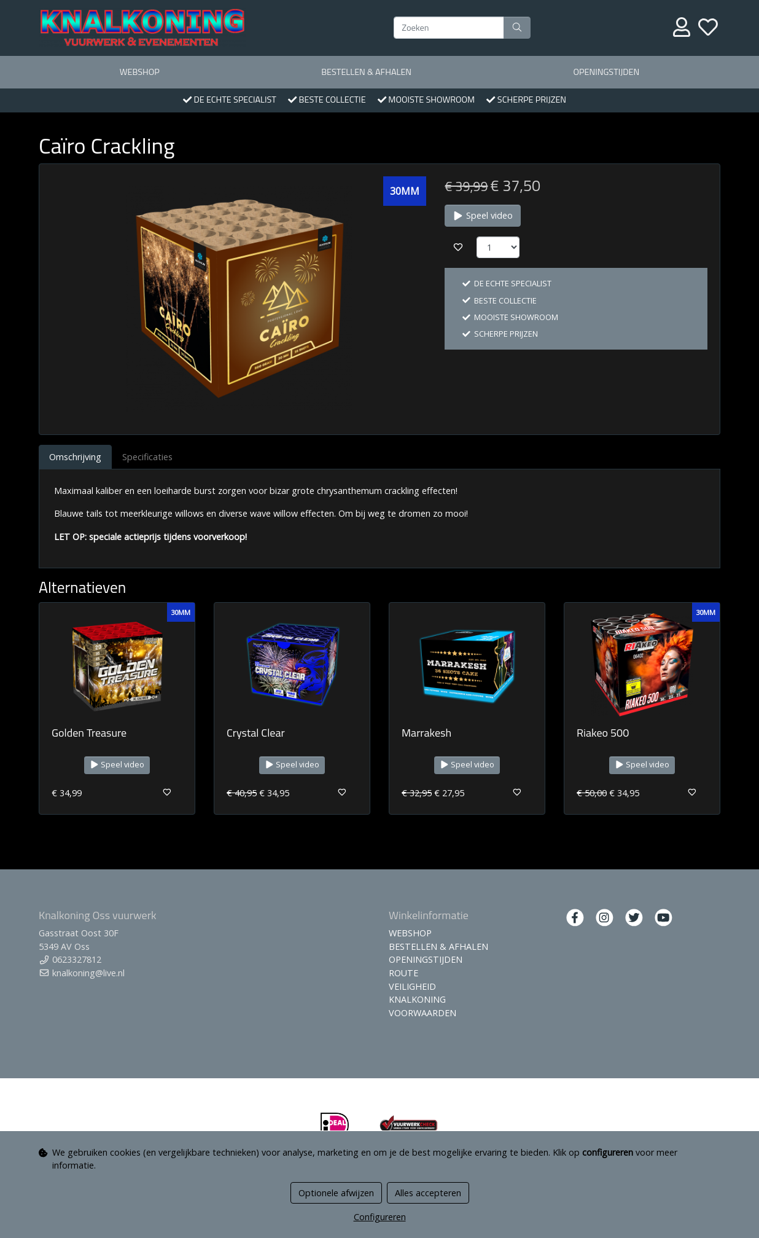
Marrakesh (426, 732)
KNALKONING (417, 999)
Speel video (483, 215)
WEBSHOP (140, 72)
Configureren (380, 1217)
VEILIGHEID (412, 986)
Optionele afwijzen (336, 1193)
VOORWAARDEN (422, 1013)
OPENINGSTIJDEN (606, 72)
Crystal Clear (256, 732)
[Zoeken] (449, 28)
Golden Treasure (89, 732)
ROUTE (403, 973)
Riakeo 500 (603, 732)
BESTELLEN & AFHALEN (366, 72)
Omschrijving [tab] (75, 457)
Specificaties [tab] (147, 457)
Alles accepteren (428, 1193)
